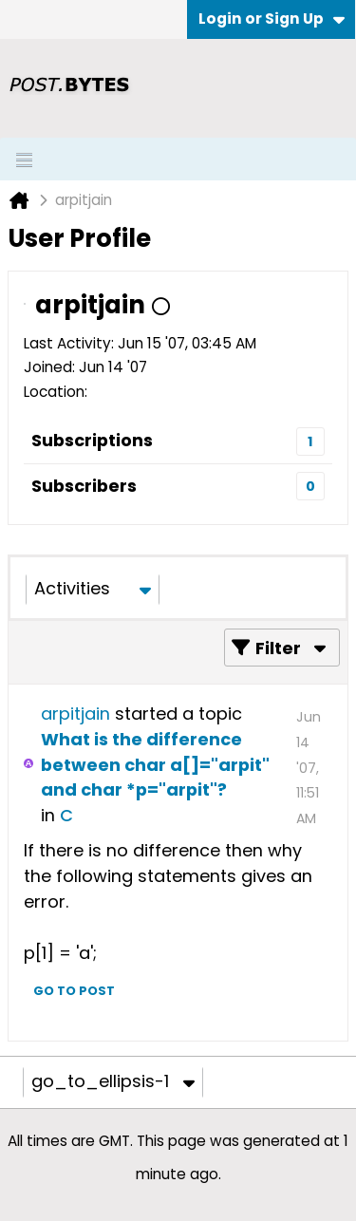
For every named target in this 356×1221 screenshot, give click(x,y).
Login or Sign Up (271, 18)
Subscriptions (92, 440)
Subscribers (84, 486)
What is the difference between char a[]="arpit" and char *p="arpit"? (155, 764)
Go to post (74, 991)
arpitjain (75, 713)
